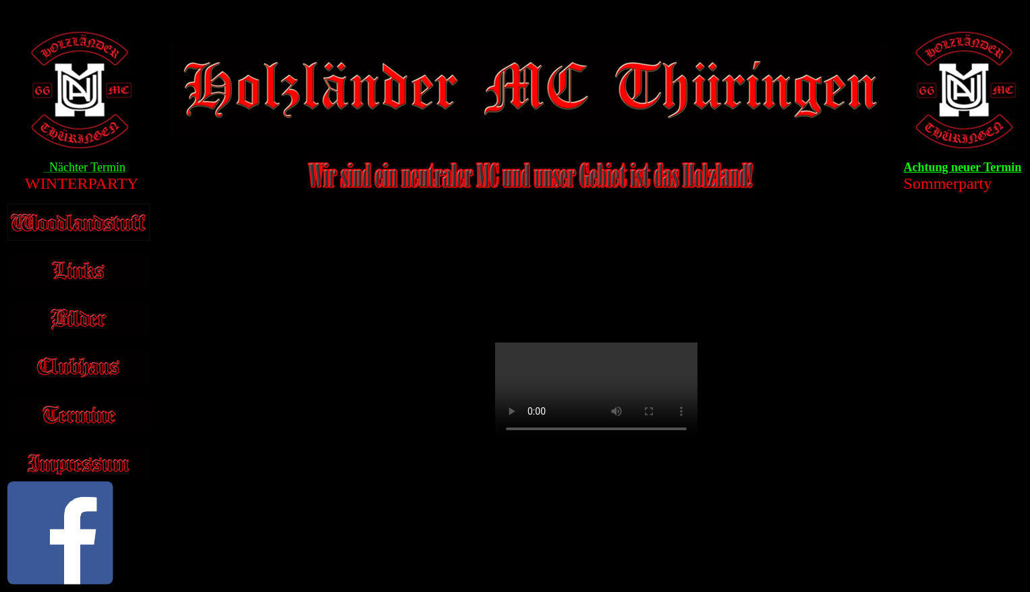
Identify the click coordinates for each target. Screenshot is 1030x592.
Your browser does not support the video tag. (596, 393)
